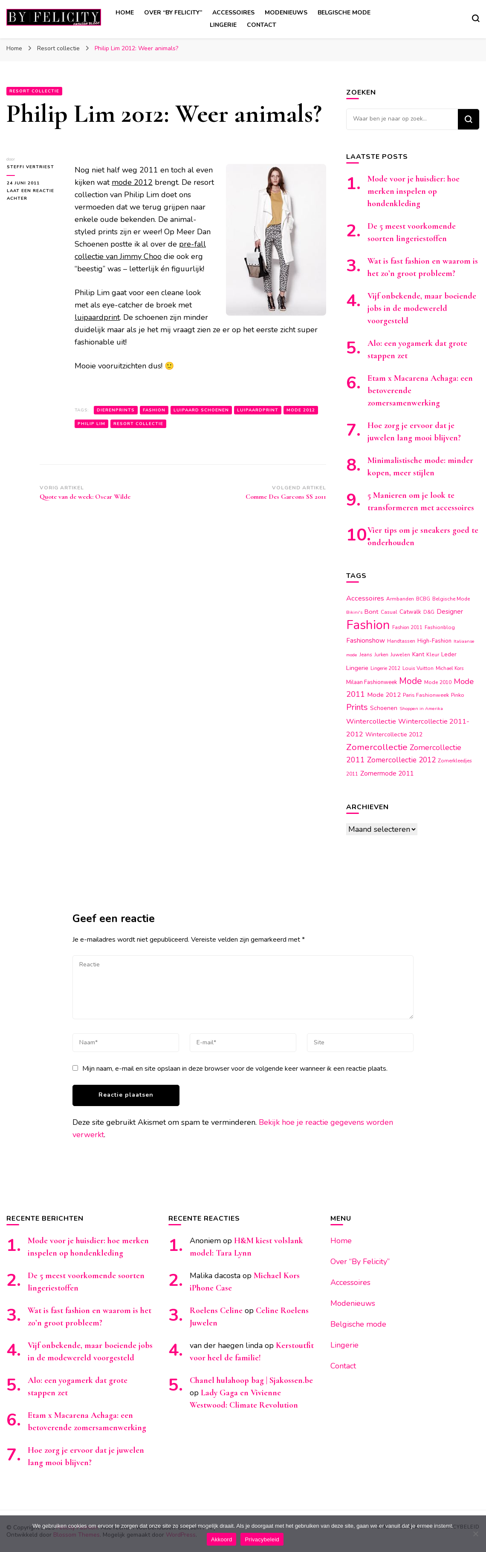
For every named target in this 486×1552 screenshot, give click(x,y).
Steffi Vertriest (30, 167)
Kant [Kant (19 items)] (418, 654)
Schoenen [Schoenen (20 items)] (383, 708)
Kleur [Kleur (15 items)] (432, 654)
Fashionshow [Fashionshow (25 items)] (365, 640)
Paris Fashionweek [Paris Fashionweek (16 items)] (426, 694)
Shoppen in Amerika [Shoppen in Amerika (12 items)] (421, 708)
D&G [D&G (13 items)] (428, 612)
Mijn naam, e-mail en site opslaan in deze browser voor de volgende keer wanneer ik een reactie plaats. (235, 1068)
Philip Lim (91, 424)
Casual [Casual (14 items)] (389, 612)
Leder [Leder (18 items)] (449, 654)
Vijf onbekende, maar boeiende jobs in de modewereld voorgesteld (421, 308)
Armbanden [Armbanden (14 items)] (400, 598)
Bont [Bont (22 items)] (371, 611)
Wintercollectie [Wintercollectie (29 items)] (371, 721)
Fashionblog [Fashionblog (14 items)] (440, 627)
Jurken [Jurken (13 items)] (381, 655)
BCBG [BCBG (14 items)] (423, 598)
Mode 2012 (300, 410)
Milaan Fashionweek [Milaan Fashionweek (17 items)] (371, 682)
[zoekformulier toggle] (476, 18)
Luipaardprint (257, 410)
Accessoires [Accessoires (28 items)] (365, 598)
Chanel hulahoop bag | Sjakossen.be (251, 1380)
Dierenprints (116, 410)
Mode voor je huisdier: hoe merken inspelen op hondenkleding (413, 191)
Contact (261, 25)
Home (125, 13)
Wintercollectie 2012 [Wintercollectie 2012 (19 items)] (393, 734)
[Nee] (475, 1533)
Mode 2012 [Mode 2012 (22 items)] (384, 694)
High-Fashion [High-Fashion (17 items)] (434, 641)
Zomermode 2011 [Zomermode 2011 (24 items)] (387, 773)
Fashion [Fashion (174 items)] (368, 624)
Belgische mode (344, 13)
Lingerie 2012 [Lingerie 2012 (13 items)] (385, 668)
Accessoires (233, 13)
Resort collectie (34, 91)
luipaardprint (97, 317)
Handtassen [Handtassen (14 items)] (401, 641)
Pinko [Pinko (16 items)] (457, 694)
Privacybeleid (262, 1539)
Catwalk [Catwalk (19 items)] (410, 612)
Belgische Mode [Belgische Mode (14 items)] (451, 598)
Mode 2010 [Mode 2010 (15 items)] (437, 682)
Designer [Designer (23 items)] (450, 611)
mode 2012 (132, 182)
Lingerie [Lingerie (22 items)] (357, 668)
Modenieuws (286, 13)
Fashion (154, 410)
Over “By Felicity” (173, 13)
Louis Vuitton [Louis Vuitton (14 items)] (418, 668)
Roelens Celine (216, 1310)
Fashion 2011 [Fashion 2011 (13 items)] (407, 627)
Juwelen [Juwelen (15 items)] (400, 654)
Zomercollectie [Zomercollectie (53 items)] (377, 747)
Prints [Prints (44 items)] (357, 707)
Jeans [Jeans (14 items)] (365, 654)
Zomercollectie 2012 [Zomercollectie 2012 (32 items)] (401, 760)
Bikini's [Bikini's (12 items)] (354, 612)
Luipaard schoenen (201, 410)
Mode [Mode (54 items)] (410, 681)
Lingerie (223, 25)
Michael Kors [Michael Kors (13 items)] (449, 668)
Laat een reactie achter (30, 195)
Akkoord (221, 1539)
